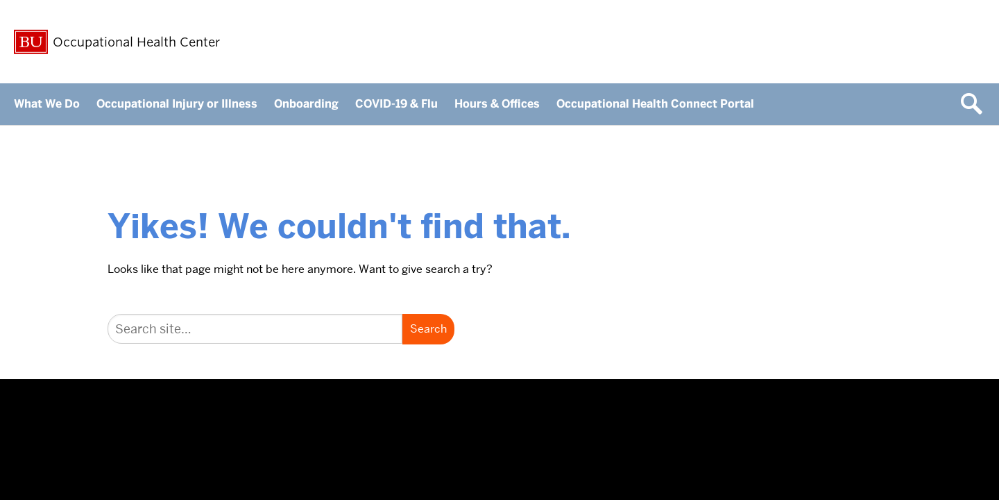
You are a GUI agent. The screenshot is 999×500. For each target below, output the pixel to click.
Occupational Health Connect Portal (655, 104)
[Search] (255, 329)
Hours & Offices (497, 104)
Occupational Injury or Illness (176, 104)
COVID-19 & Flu (396, 104)
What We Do (47, 104)
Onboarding (306, 104)
